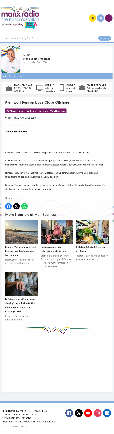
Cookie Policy (48, 421)
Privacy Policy (31, 414)
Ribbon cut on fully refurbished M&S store (57, 236)
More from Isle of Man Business (47, 110)
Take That (12, 75)
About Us (40, 410)
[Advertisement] (59, 360)
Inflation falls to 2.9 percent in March (92, 236)
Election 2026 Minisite (16, 410)
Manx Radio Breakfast (36, 58)
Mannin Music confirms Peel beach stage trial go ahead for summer (21, 238)
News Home (16, 110)
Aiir (25, 426)
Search (104, 38)
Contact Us (9, 414)
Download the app (70, 89)
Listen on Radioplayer (50, 89)
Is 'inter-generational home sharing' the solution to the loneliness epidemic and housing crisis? (21, 292)
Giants (21, 75)
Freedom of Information (18, 421)
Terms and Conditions (16, 418)
